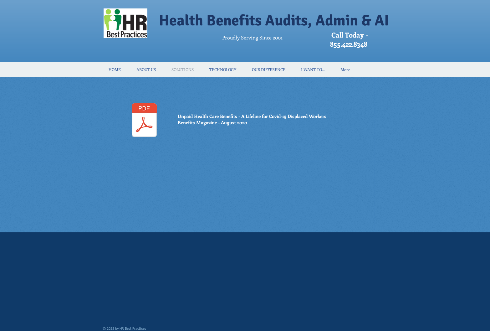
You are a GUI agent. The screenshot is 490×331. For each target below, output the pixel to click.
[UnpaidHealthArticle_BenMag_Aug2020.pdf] (144, 121)
